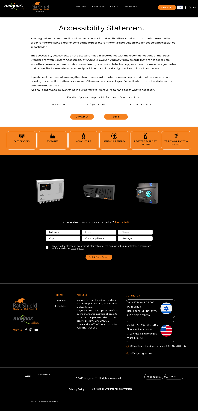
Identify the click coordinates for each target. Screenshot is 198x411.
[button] (80, 7)
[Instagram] (31, 330)
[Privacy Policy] (77, 389)
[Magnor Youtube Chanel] (194, 7)
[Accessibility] (153, 376)
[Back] (116, 117)
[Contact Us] (82, 117)
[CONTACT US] (167, 7)
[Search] (173, 377)
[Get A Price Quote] (99, 257)
